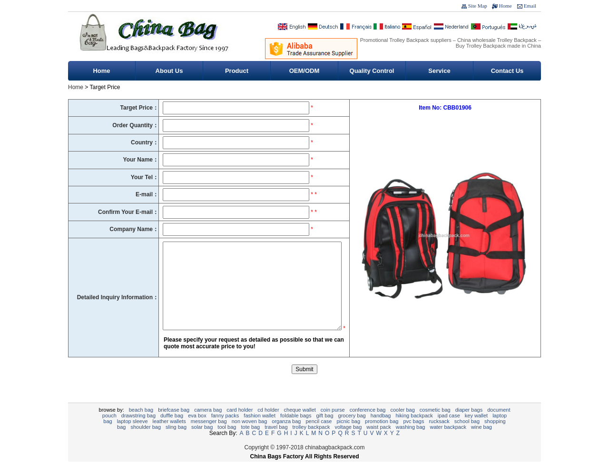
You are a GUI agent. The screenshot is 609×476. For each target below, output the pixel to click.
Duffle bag (171, 430)
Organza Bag (286, 435)
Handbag (381, 430)
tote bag (250, 441)
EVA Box (197, 430)
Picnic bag (349, 435)
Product (236, 70)
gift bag (324, 430)
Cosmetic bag (435, 424)
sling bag (176, 441)
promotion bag (381, 435)
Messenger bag (209, 435)
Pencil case (318, 435)
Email (530, 6)
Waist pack (378, 441)
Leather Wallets (169, 435)
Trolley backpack (311, 441)
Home (505, 6)
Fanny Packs (225, 430)
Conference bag (368, 424)
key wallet (476, 430)
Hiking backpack (413, 430)
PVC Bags (413, 435)
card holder (239, 424)
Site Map (477, 6)
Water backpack (448, 441)
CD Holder (268, 424)
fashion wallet (259, 430)
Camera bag (208, 424)
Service (439, 70)
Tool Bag (226, 441)
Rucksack (439, 435)
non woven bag (249, 435)
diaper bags (469, 424)
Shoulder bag (145, 441)
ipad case (449, 430)
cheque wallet (300, 424)
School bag (467, 435)
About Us (169, 70)
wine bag (481, 441)
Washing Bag (410, 441)
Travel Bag (276, 441)
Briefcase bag (173, 424)
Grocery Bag (352, 430)
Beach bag (141, 424)
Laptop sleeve (132, 435)
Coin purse (333, 424)
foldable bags (295, 430)
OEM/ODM (304, 70)
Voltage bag (348, 441)
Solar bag (202, 441)
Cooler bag (402, 424)
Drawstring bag (138, 430)
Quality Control (372, 70)
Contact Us (507, 70)
